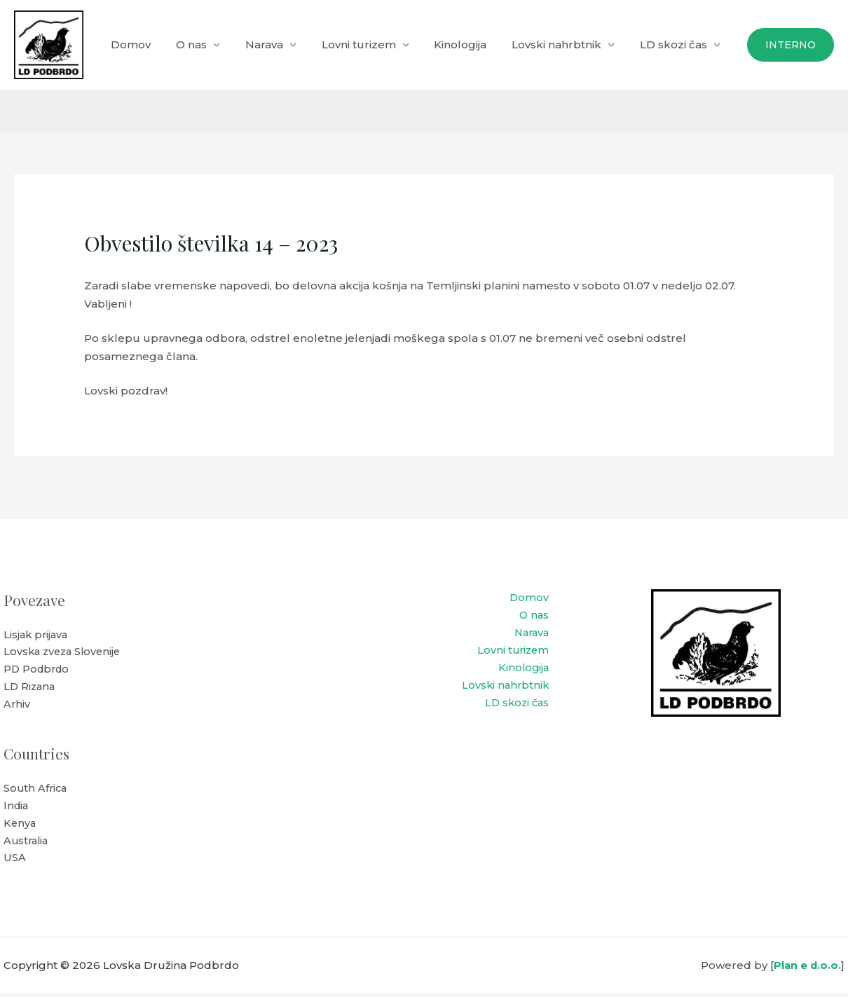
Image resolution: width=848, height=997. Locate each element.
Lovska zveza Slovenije (65, 652)
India (17, 808)
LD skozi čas (675, 44)
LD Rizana (30, 688)
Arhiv (17, 706)
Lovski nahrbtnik (563, 44)
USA (15, 862)
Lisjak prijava (37, 635)
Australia (27, 844)
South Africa (36, 790)
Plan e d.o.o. (806, 969)
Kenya (20, 826)
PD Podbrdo (38, 671)
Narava (282, 44)
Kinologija (470, 44)
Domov (157, 44)
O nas (213, 44)
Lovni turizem (373, 44)
